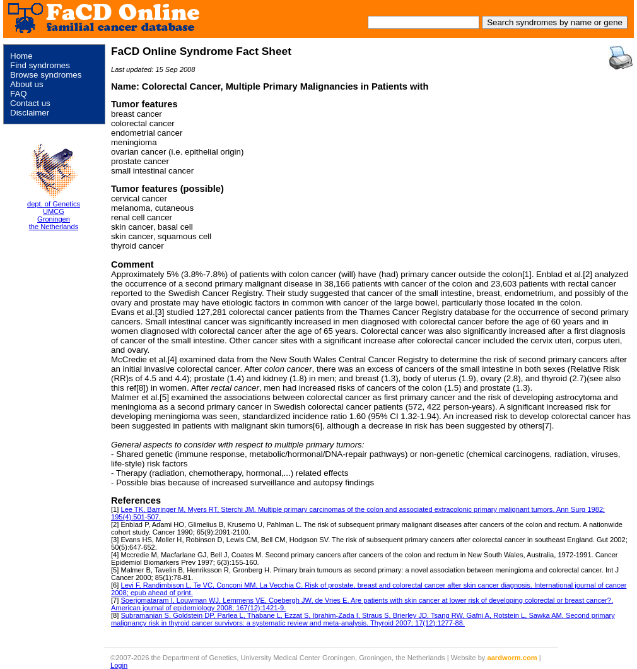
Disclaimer (29, 112)
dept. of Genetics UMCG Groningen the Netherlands (53, 215)
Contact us (30, 103)
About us (27, 84)
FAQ (18, 93)
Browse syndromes (45, 75)
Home (21, 56)
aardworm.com (512, 657)
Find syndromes (40, 65)
